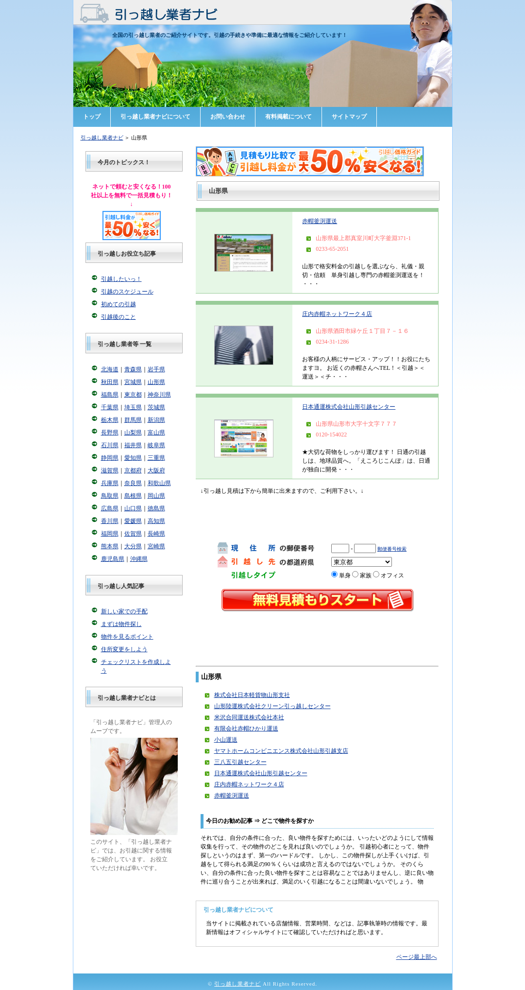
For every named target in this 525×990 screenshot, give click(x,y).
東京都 (133, 394)
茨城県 (156, 407)
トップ (92, 116)
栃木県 (110, 420)
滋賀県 (110, 470)
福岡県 (110, 533)
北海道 (110, 369)
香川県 (110, 521)
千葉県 (110, 407)
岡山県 (156, 495)
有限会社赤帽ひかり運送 (246, 728)
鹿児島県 (112, 559)
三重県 (156, 457)
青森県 (133, 369)
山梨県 (133, 432)
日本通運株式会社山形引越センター (348, 406)
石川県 (110, 445)
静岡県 (110, 457)
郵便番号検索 (391, 549)
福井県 (133, 445)
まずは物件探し (121, 624)
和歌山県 (159, 483)
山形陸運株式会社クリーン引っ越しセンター (272, 706)
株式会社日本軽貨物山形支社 (252, 695)
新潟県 (156, 420)
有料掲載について (288, 116)
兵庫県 (110, 483)
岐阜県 (156, 445)
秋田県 (110, 382)
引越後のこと (118, 316)
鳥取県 (110, 495)
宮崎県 (156, 546)
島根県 (133, 495)
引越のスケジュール (127, 291)
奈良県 (133, 483)
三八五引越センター (240, 762)
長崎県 (156, 533)
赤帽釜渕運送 (319, 221)
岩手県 (156, 369)
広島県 (110, 508)
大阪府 (156, 470)
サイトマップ (349, 116)
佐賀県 (133, 533)
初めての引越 (118, 304)
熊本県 (110, 546)
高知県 (156, 521)
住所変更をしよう (124, 649)
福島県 (110, 394)
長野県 (110, 432)
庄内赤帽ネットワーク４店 (337, 314)
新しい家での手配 (124, 611)
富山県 (156, 432)
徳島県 (156, 508)
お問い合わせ (227, 116)
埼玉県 (133, 407)
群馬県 (133, 420)
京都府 (133, 470)
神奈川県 (159, 394)
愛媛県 (133, 521)
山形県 (156, 382)
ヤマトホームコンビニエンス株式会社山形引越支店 (281, 750)
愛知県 (133, 457)
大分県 (133, 546)
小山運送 (225, 739)
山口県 (133, 508)
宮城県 (133, 382)
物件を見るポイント (127, 636)
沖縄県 (139, 559)
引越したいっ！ (121, 279)
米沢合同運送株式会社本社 (249, 717)
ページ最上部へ (416, 957)
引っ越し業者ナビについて (155, 116)
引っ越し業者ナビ (102, 137)
